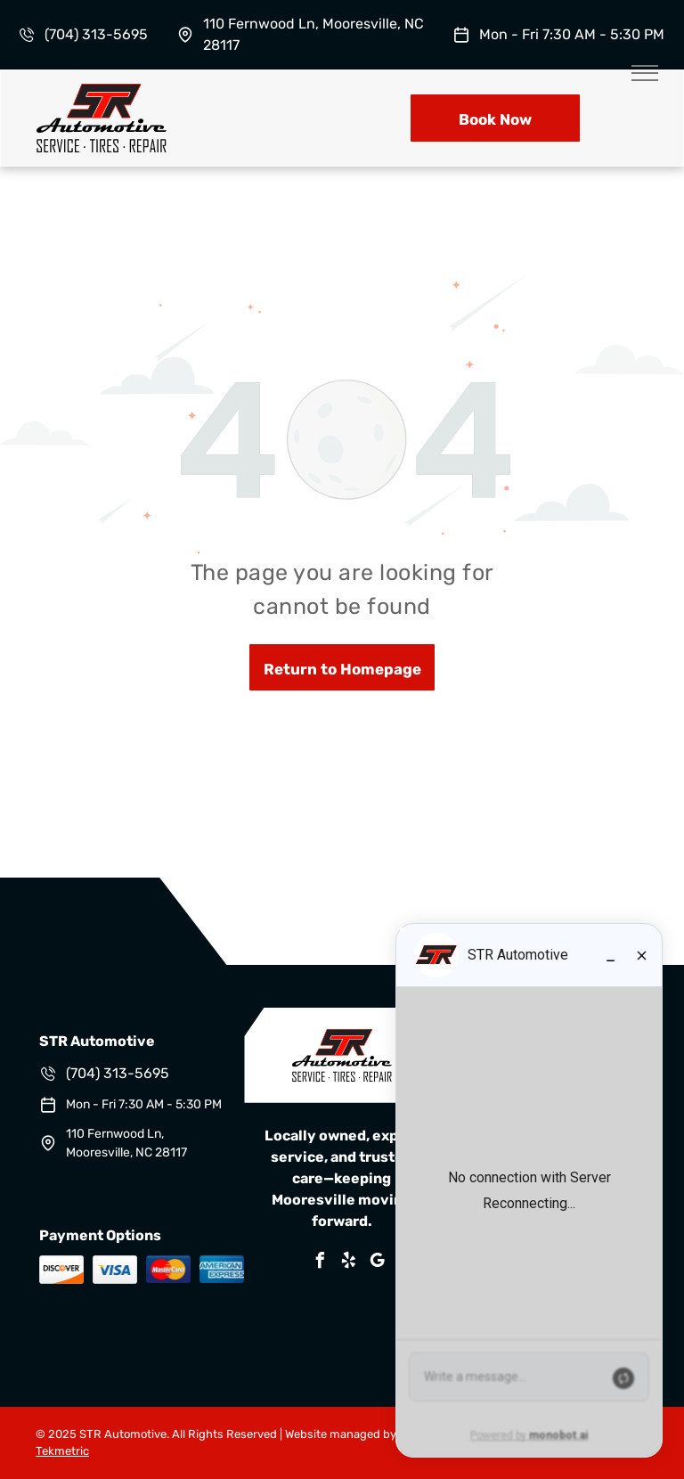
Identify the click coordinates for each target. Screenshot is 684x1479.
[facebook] (320, 1263)
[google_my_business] (377, 1263)
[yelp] (349, 1263)
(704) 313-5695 (96, 34)
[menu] (645, 73)
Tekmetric (62, 1451)
